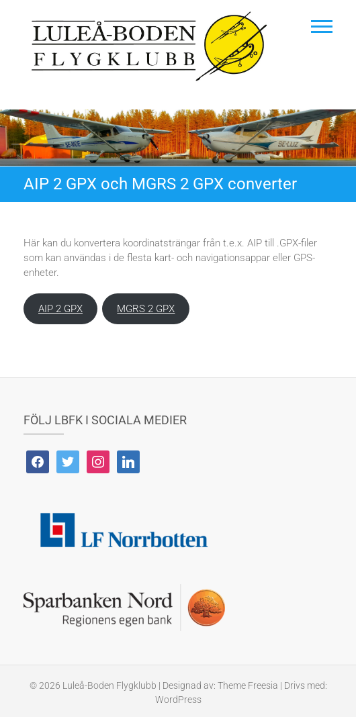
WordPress (178, 699)
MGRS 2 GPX (146, 309)
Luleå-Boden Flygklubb (109, 685)
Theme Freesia (248, 685)
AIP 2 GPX (60, 309)
